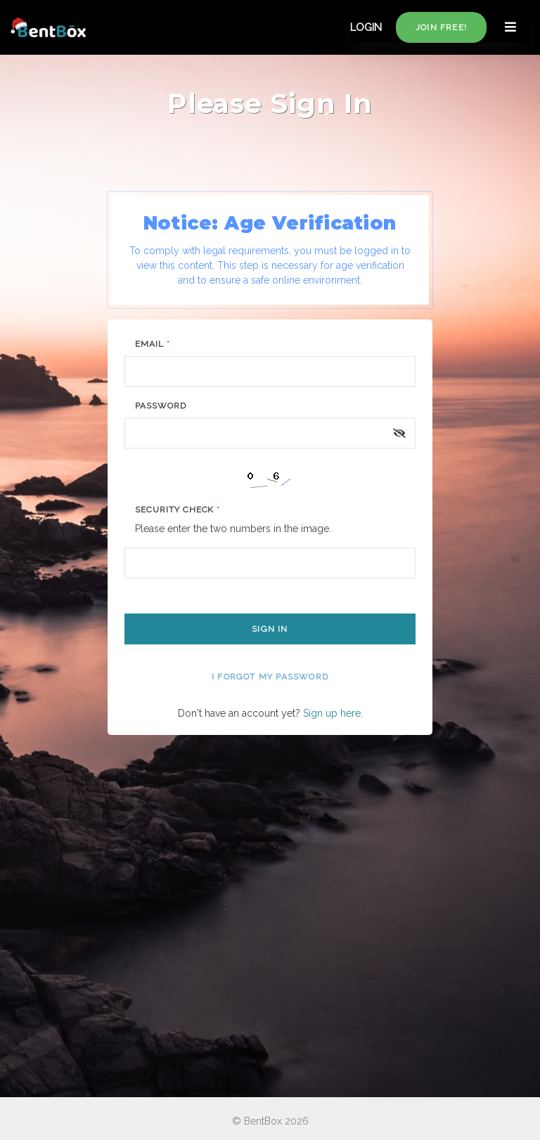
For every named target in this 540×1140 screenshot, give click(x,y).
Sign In (270, 629)
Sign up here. (333, 713)
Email (152, 344)
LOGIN (366, 27)
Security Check (177, 510)
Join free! (441, 27)
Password (160, 406)
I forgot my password (270, 677)
